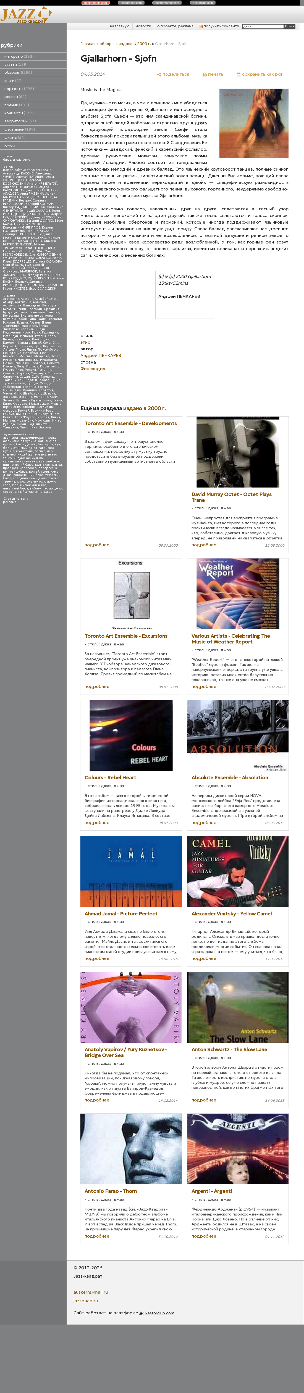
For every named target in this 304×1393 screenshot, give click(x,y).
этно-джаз (43, 492)
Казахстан (22, 339)
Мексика (26, 356)
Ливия (55, 417)
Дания (46, 322)
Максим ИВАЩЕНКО (30, 238)
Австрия (27, 299)
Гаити (42, 319)
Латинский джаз (24, 448)
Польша (32, 366)
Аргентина (23, 302)
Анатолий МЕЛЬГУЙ (42, 184)
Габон (22, 319)
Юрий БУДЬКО (14, 278)
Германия (55, 319)
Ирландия (50, 332)
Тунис (55, 380)
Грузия (35, 322)
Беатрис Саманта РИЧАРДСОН (24, 202)
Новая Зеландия (16, 363)
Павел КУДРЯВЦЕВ (17, 261)
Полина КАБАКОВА (48, 261)
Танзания (10, 427)
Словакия (55, 373)
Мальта (56, 404)
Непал (55, 356)
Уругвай (44, 387)
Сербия (23, 373)
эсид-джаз (53, 488)
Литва (31, 349)
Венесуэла (11, 315)
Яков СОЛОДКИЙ (42, 288)
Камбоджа (40, 339)
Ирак (26, 332)
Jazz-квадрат (31, 21)
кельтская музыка (48, 465)
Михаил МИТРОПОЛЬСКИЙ (29, 242)
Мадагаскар (39, 404)
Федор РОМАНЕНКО (44, 275)
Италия (40, 336)
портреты (19, 88)
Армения (39, 302)
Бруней (23, 410)
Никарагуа (48, 360)
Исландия (11, 336)
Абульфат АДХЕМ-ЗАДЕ (33, 170)
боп (6, 448)
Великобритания (32, 312)
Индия (40, 329)
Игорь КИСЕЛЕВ (15, 288)
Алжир (8, 302)
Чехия (7, 393)
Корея (8, 346)
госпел (40, 451)
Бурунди (10, 312)
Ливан (20, 349)
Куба (37, 346)
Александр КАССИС (18, 173)
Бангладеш (32, 305)
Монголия (43, 420)
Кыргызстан (52, 346)
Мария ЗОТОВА (30, 241)
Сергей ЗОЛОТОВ (17, 265)
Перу (21, 366)
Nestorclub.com (159, 1312)
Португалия (49, 366)
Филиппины (29, 427)
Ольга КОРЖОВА (49, 258)
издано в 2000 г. (135, 43)
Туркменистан (14, 383)
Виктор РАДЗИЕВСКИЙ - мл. (24, 207)
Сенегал (9, 373)
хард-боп (11, 485)
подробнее (97, 544)
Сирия (22, 424)
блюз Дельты (26, 444)
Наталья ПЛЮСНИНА (39, 248)
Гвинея (21, 414)
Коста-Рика (23, 346)
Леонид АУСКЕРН (40, 231)
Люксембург (47, 349)
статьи (16, 64)
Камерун (10, 343)
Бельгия (9, 309)
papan (8, 170)
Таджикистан (38, 424)
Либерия (42, 417)
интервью (19, 56)
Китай (36, 343)
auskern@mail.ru (91, 1292)
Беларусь (49, 305)
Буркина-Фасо (42, 410)
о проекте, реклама (175, 26)
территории (20, 121)
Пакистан (54, 363)
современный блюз (28, 475)
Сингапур (38, 373)
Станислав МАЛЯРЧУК (20, 271)
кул (57, 444)
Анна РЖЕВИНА (32, 193)
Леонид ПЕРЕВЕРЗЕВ (19, 234)
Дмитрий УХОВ (43, 217)
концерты (19, 113)
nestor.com (95, 2)
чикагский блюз (15, 488)
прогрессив (47, 468)
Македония (12, 353)
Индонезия (12, 332)
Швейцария (32, 393)
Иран (36, 332)
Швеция (49, 393)
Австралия (11, 299)
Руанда (9, 424)
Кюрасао (20, 404)
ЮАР (53, 397)
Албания (29, 407)
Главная (87, 43)
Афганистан (12, 305)
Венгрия (52, 312)
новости (143, 26)
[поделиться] (173, 74)
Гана (32, 319)
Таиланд (47, 376)
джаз (17, 159)
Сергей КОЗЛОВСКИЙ (23, 266)
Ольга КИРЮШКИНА (18, 258)
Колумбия (50, 343)
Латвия (8, 349)
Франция (29, 390)
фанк (21, 481)
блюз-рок (45, 444)
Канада (24, 343)
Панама (9, 366)
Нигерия (9, 360)
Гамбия (8, 414)
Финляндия (12, 390)
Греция (22, 322)
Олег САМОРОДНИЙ (45, 254)
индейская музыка (31, 454)
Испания (26, 336)
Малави (9, 420)
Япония (45, 427)
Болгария (35, 309)
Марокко (10, 356)
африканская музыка (19, 441)
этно (26, 159)
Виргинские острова (36, 315)
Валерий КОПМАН (39, 204)
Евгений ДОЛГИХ (40, 221)
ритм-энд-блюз (15, 471)
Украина (29, 387)
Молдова (41, 356)
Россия (30, 370)
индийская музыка (28, 458)
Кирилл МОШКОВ (30, 224)
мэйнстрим (24, 451)
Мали (44, 353)
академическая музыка (38, 437)
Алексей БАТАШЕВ (30, 177)
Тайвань (9, 380)
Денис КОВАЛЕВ (33, 214)
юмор (9, 145)
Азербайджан (46, 299)
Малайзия (30, 353)
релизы (15, 96)
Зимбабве (11, 329)
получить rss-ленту (219, 26)
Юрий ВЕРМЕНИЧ (41, 278)
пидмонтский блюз (18, 465)
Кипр (7, 404)
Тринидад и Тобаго (33, 380)
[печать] (212, 74)
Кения (57, 400)
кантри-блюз (49, 461)
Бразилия (51, 309)
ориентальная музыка (20, 461)
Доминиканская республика (25, 326)
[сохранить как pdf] (259, 74)
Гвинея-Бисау (38, 414)
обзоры (18, 72)
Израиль (27, 329)
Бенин (21, 309)
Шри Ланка (12, 407)
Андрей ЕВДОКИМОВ (20, 187)
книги (13, 80)
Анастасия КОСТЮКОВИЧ (22, 181)
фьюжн (49, 481)
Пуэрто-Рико (13, 370)
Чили (17, 393)
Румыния (44, 370)
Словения (10, 376)
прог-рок (10, 468)
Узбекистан (12, 387)
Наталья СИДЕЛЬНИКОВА (23, 251)
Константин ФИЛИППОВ (21, 227)
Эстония (25, 397)
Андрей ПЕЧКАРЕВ (34, 190)
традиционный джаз (30, 478)
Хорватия (45, 390)
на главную (120, 26)
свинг (45, 471)
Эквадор (10, 397)
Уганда (46, 383)
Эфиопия (41, 397)
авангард (11, 437)
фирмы (14, 137)
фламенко (34, 481)
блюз (7, 159)
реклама (9, 502)
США (35, 376)
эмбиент (36, 488)
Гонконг (9, 322)
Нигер (57, 420)
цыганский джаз (33, 485)
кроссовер (28, 468)
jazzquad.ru (86, 1300)
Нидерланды (28, 360)
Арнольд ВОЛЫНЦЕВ (36, 197)
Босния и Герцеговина (33, 400)
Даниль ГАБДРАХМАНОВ (44, 285)
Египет (54, 414)
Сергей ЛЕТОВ (38, 268)
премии (16, 105)
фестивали (19, 129)
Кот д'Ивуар (24, 417)
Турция (32, 383)
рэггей (34, 471)
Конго (8, 417)
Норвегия (37, 363)
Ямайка (9, 400)
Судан (25, 376)
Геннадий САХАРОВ (35, 211)
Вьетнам (9, 319)
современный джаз (18, 492)
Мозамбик (25, 420)
